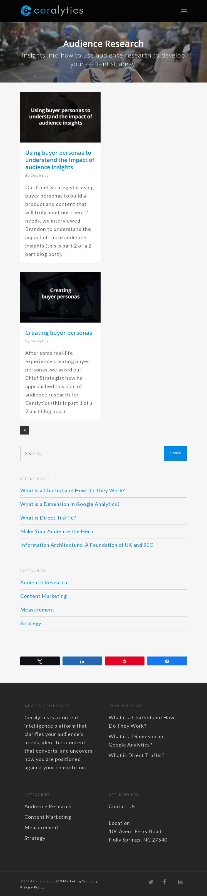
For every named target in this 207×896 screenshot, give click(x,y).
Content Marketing (43, 596)
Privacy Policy (32, 887)
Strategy (30, 623)
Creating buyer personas (58, 332)
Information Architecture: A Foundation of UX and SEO (87, 545)
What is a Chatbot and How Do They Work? (72, 490)
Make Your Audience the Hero (56, 531)
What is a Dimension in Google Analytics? (70, 504)
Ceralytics (39, 175)
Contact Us (122, 806)
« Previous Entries (24, 430)
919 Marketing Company (77, 881)
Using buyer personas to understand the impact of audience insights (59, 160)
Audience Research (44, 582)
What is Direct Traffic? (48, 518)
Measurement (37, 610)
